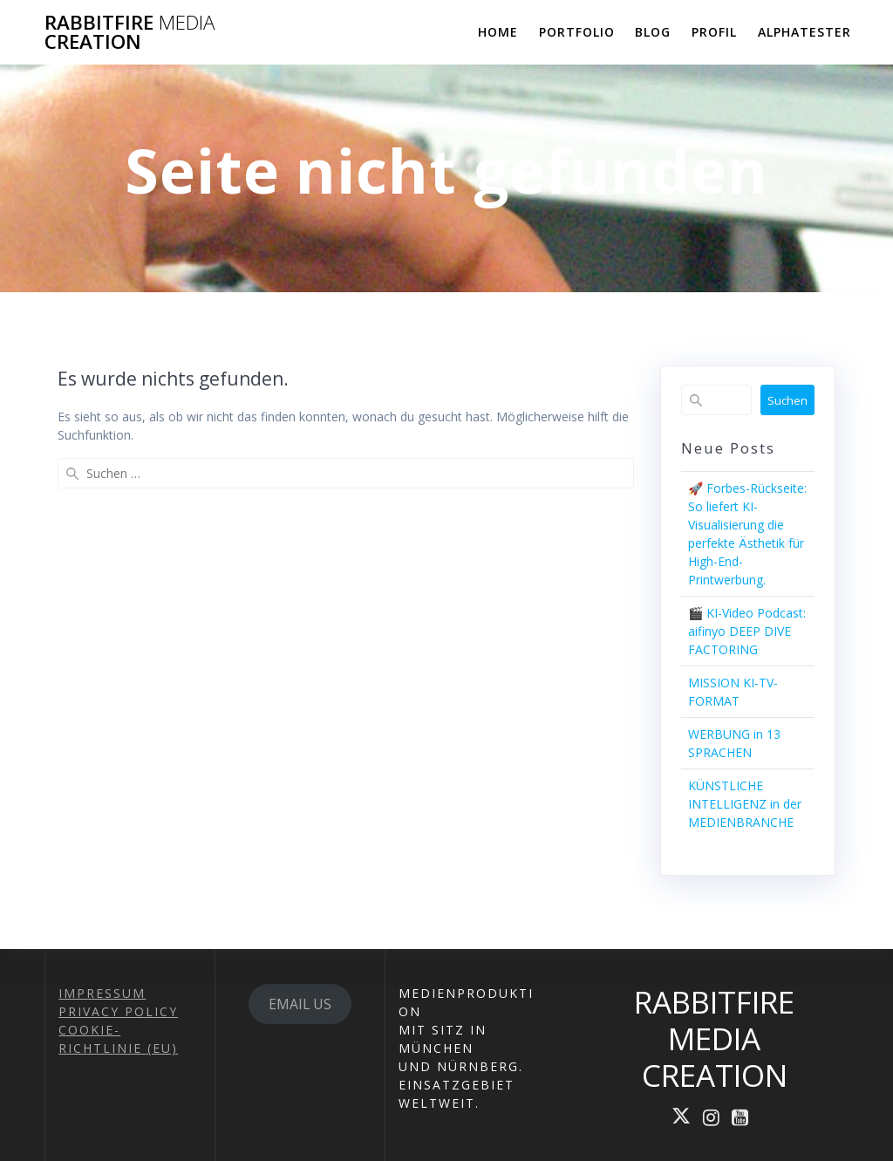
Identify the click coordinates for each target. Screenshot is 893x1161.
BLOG (653, 32)
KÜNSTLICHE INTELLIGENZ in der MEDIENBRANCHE (744, 803)
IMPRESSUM (102, 993)
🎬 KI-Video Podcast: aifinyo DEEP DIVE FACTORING (747, 631)
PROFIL (714, 32)
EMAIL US (300, 1004)
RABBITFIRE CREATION (129, 32)
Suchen (787, 400)
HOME (498, 32)
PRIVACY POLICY (118, 1011)
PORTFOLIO (577, 32)
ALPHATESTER (804, 32)
